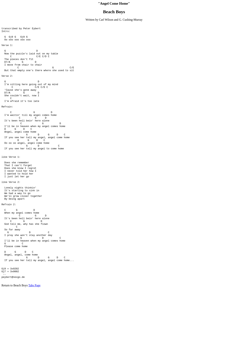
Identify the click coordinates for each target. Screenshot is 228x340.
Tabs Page (34, 336)
